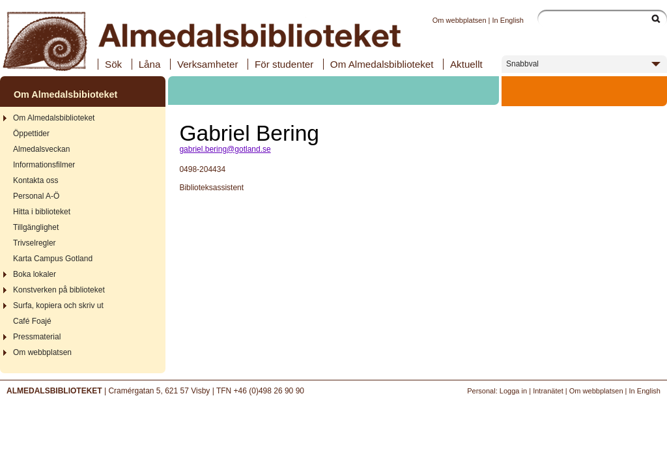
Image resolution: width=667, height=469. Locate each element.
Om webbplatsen (460, 20)
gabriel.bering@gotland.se (224, 149)
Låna (150, 64)
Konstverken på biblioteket (59, 289)
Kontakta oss (35, 180)
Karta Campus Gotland (52, 258)
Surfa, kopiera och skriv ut (58, 305)
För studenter (284, 64)
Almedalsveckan (41, 149)
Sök (113, 64)
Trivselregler (34, 243)
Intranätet (548, 391)
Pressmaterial (37, 336)
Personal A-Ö (36, 196)
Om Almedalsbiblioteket (382, 64)
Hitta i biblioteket (41, 211)
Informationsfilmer (44, 164)
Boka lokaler (34, 274)
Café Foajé (32, 321)
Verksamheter (207, 64)
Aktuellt (466, 64)
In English (508, 20)
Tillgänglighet (36, 227)
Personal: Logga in (497, 391)
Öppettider (31, 133)
